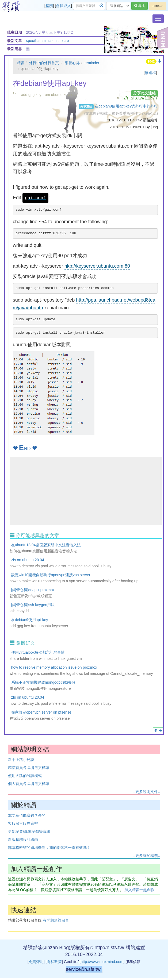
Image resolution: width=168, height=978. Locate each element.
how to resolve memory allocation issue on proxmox (54, 667)
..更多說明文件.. (146, 792)
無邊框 (150, 73)
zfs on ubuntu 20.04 (27, 560)
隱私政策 (54, 962)
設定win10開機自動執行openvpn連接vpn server (50, 575)
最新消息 (14, 49)
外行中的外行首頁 (44, 63)
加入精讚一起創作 (139, 890)
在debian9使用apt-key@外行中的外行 (126, 106)
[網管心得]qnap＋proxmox (33, 590)
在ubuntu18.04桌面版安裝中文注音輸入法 (46, 545)
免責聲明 (36, 962)
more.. (157, 6)
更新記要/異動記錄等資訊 (29, 831)
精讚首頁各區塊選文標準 (28, 767)
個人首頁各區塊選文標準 (28, 783)
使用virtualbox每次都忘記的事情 (38, 652)
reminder (92, 63)
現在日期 (14, 32)
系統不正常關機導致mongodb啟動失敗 (43, 682)
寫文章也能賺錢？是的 (26, 815)
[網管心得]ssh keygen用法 (33, 605)
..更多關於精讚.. (146, 855)
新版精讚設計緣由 (23, 839)
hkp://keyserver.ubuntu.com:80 (97, 266)
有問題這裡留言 (56, 920)
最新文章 (14, 40)
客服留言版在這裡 (23, 823)
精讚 (49, 5)
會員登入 (63, 5)
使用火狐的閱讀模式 (25, 775)
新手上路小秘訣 (21, 759)
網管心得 (72, 63)
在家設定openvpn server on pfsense (41, 712)
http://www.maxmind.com (102, 962)
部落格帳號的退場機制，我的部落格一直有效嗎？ (49, 847)
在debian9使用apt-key (29, 620)
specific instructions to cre (47, 40)
